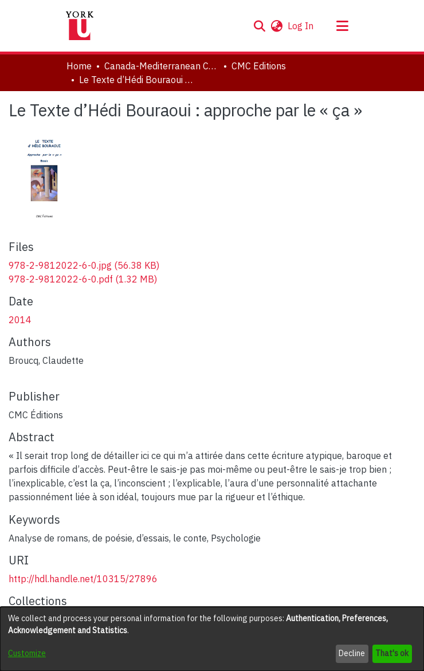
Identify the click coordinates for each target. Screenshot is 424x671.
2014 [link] (20, 319)
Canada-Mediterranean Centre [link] (161, 66)
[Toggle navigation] (342, 26)
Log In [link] (301, 26)
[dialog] (212, 639)
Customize (27, 653)
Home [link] (79, 66)
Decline (352, 653)
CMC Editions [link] (258, 66)
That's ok (392, 653)
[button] (259, 26)
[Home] (79, 25)
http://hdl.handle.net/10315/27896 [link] (83, 578)
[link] (84, 265)
